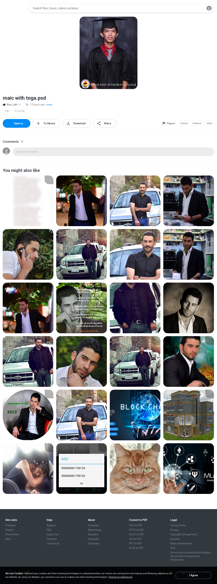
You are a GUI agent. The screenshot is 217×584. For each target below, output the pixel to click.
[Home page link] (14, 8)
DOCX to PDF (136, 534)
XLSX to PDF (136, 548)
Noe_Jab (10, 104)
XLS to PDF (135, 539)
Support (51, 525)
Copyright (93, 539)
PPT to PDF (135, 543)
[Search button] (198, 8)
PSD (7, 111)
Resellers (93, 534)
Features (52, 539)
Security (175, 539)
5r (25, 104)
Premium (10, 525)
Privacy (174, 529)
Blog (7, 539)
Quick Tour (53, 534)
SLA (172, 548)
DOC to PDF (135, 525)
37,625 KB (19, 111)
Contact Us (53, 543)
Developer (93, 543)
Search (9, 529)
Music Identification (181, 543)
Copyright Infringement (183, 534)
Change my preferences (121, 577)
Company (93, 525)
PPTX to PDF (136, 529)
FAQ (49, 529)
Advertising (94, 529)
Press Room (12, 534)
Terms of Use (178, 525)
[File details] (28, 200)
